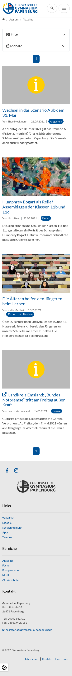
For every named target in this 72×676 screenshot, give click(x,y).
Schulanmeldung (12, 527)
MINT (5, 575)
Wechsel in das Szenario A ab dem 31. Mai (33, 113)
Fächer (6, 565)
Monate (16, 46)
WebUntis (8, 518)
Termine (7, 537)
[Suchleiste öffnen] (52, 8)
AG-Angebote (10, 580)
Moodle (7, 522)
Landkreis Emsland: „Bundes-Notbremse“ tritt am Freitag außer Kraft (33, 399)
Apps (5, 532)
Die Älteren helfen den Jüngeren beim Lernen (32, 301)
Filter (15, 34)
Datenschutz (31, 659)
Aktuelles (7, 560)
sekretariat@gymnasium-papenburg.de (29, 629)
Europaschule (10, 570)
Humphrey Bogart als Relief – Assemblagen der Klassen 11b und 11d (33, 206)
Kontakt (47, 659)
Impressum (61, 659)
